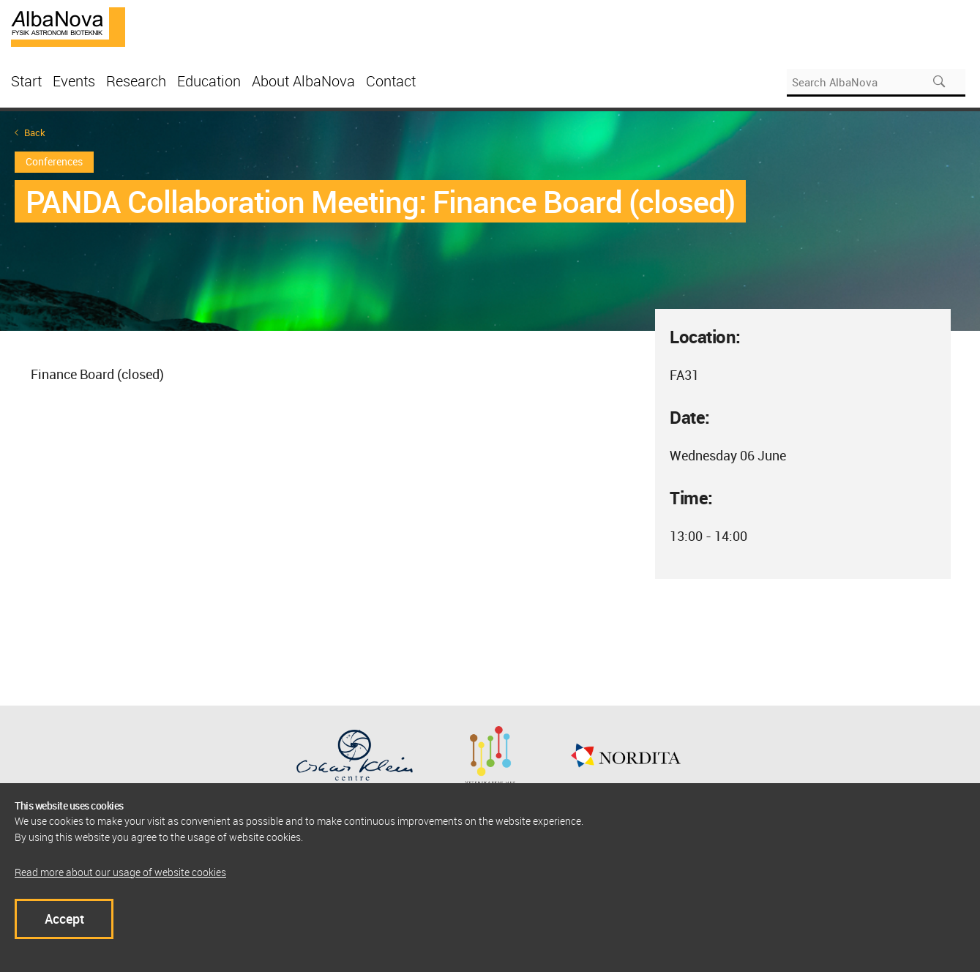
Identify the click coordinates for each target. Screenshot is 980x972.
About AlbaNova (303, 81)
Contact (391, 81)
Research (136, 81)
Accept (64, 918)
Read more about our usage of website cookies (120, 872)
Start (26, 81)
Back (34, 133)
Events (74, 81)
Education (209, 81)
